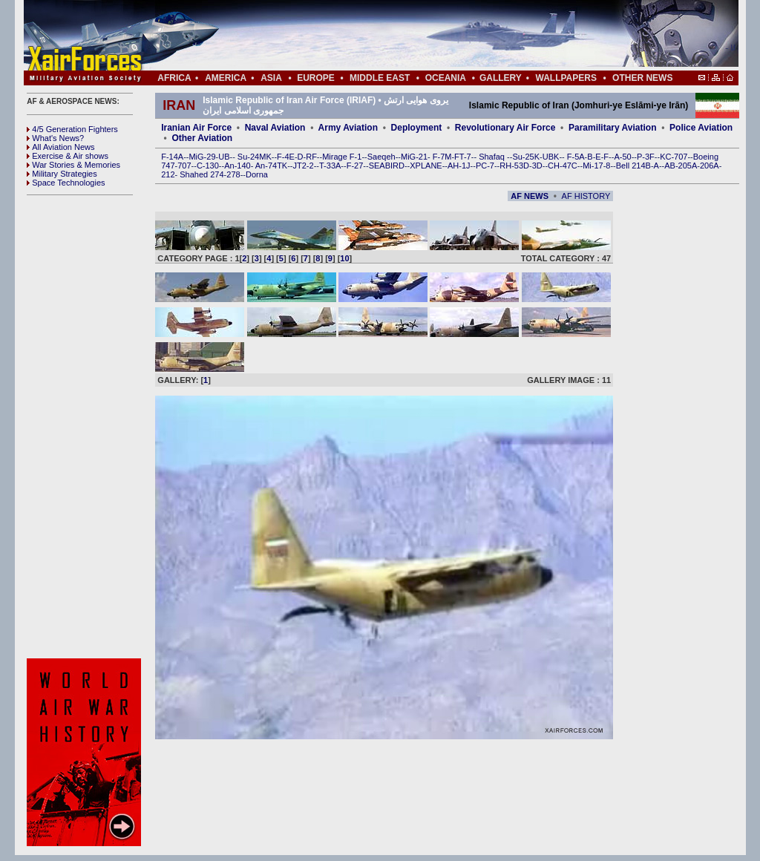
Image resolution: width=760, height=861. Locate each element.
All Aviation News (60, 147)
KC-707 (673, 156)
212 (167, 174)
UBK (551, 156)
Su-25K (526, 156)
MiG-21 (414, 156)
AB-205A (680, 165)
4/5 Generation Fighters (73, 129)
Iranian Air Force (196, 127)
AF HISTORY (586, 195)
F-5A (576, 156)
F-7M (442, 156)
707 (184, 165)
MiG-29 (202, 156)
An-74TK (271, 165)
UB (223, 156)
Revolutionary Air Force (505, 127)
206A (709, 165)
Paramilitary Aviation (613, 127)
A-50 (622, 156)
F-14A (172, 156)
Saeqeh (381, 156)
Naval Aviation (275, 127)
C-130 (208, 165)
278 (233, 174)
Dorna (257, 174)
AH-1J (459, 165)
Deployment (416, 127)
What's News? (55, 138)
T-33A (330, 165)
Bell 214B (633, 165)
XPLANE (426, 165)
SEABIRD (386, 165)
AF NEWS (529, 195)
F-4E (286, 156)
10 (344, 258)
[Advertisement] (425, 35)
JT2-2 (303, 165)
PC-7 (485, 165)
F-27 (355, 165)
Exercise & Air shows (67, 155)
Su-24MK (255, 156)
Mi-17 (593, 165)
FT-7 (462, 156)
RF (311, 156)
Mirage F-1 (341, 156)
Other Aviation (201, 138)
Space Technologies (66, 182)
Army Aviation (348, 127)
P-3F (646, 156)
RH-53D (514, 165)
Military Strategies (61, 173)
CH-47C (562, 165)
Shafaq (493, 156)
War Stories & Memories (73, 164)
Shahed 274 (201, 174)
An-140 (237, 165)
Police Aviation (701, 127)
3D (537, 165)
